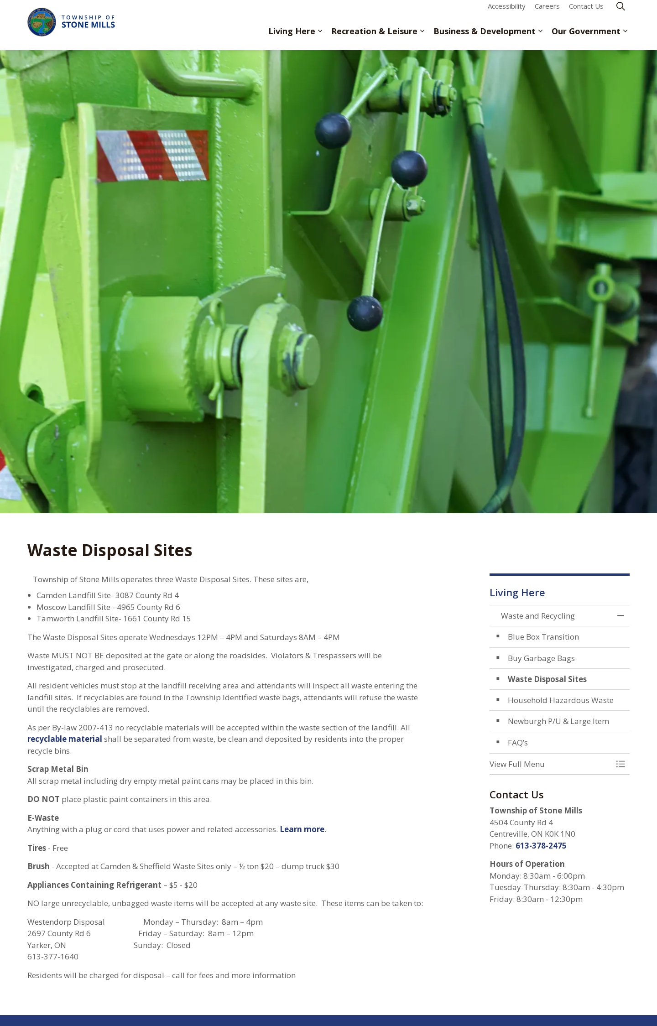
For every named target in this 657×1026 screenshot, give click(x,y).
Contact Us (586, 12)
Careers (547, 12)
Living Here (291, 37)
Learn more (302, 829)
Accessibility (507, 12)
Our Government (586, 37)
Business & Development (484, 37)
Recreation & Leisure (374, 37)
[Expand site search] (620, 12)
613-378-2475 (541, 845)
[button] (551, 764)
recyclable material (65, 739)
